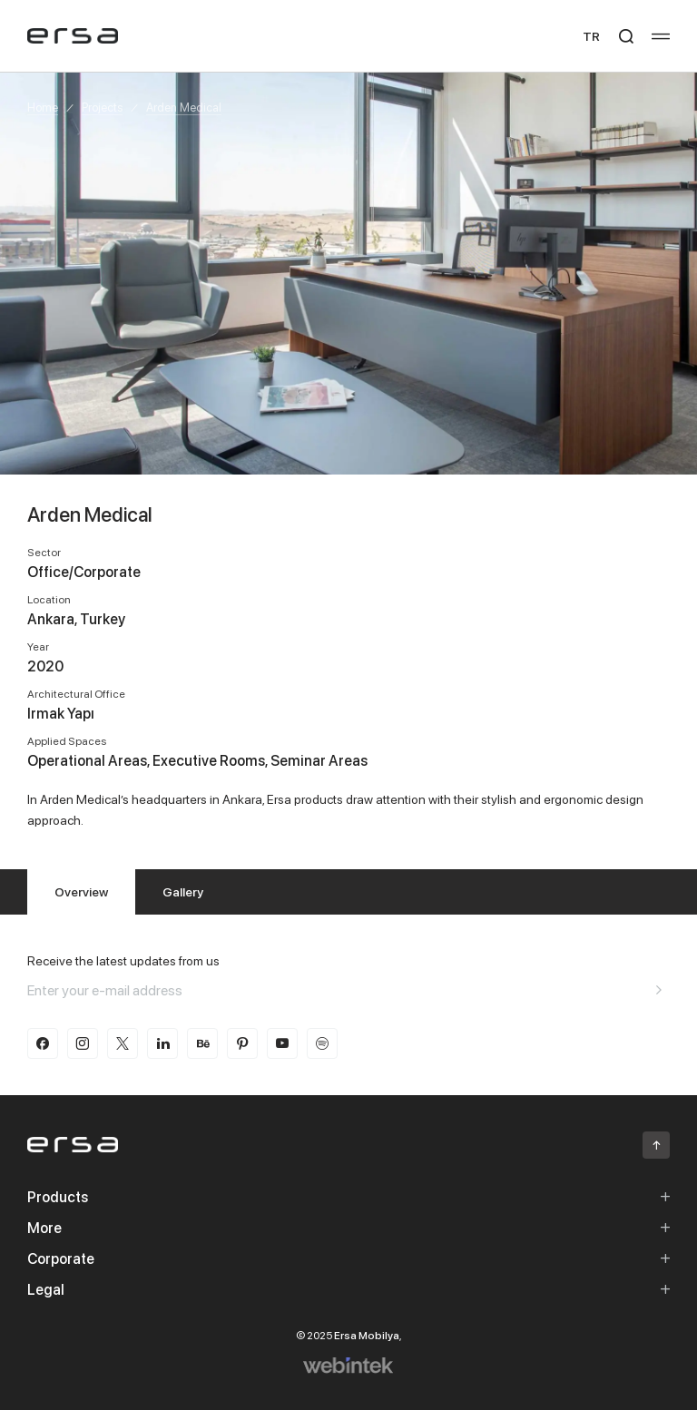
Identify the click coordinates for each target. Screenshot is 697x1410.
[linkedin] (162, 1043)
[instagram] (82, 1043)
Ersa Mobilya (366, 1335)
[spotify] (322, 1043)
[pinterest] (242, 1043)
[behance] (202, 1043)
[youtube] (282, 1043)
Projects (102, 107)
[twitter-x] (122, 1043)
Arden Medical (183, 107)
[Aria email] (659, 990)
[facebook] (42, 1043)
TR (591, 36)
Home (42, 107)
